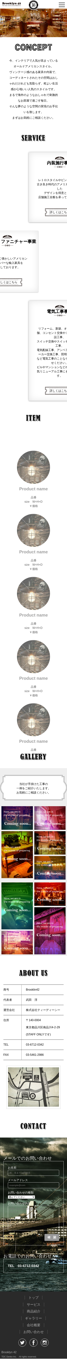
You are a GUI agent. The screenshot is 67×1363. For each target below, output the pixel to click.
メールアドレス (18, 1180)
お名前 (12, 1167)
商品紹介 (33, 1315)
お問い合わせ (33, 1336)
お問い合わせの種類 (21, 1192)
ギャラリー (33, 1322)
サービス (33, 1309)
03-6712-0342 (28, 1270)
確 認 (52, 1241)
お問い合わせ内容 (19, 1203)
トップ (33, 1302)
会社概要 (33, 1329)
